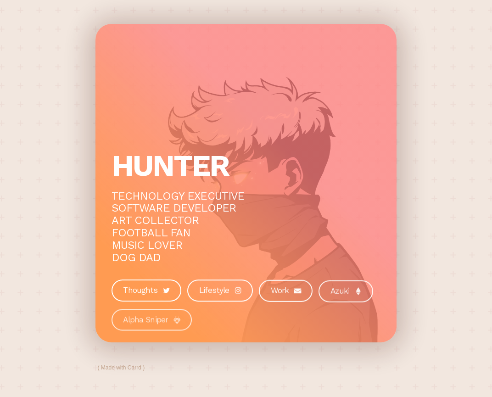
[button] (147, 291)
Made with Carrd (121, 367)
